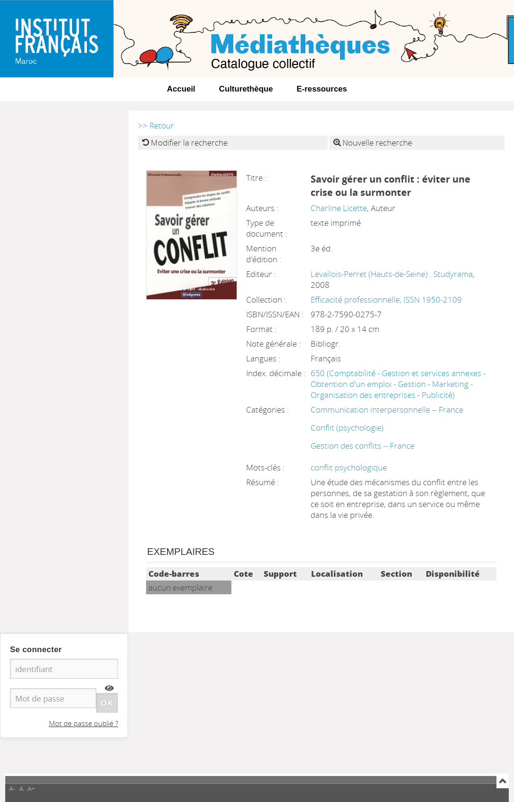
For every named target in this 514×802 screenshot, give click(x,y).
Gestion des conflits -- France (362, 445)
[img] (109, 688)
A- (12, 788)
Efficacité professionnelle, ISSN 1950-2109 (386, 299)
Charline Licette (339, 208)
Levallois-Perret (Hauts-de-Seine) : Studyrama (392, 273)
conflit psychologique (349, 467)
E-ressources (322, 88)
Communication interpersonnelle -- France (387, 409)
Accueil (181, 88)
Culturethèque (246, 88)
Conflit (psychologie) (347, 427)
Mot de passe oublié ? (83, 723)
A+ (31, 788)
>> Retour (156, 125)
